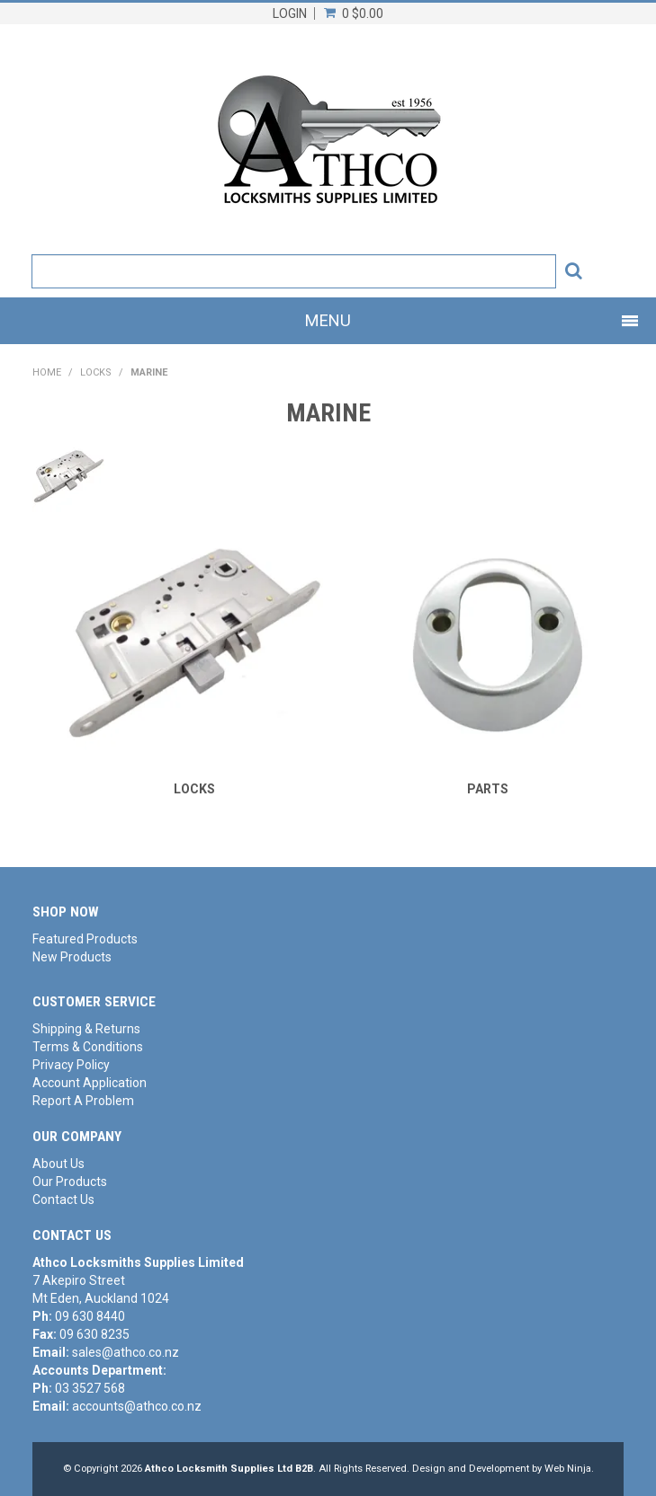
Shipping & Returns (86, 1029)
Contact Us (63, 1199)
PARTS (487, 789)
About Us (58, 1163)
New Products (72, 957)
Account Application (89, 1083)
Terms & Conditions (87, 1047)
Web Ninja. (569, 1468)
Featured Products (85, 939)
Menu (328, 320)
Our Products (69, 1181)
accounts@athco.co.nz (137, 1406)
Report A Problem (83, 1100)
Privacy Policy (71, 1065)
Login (290, 13)
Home (46, 372)
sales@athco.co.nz (125, 1352)
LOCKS (96, 372)
